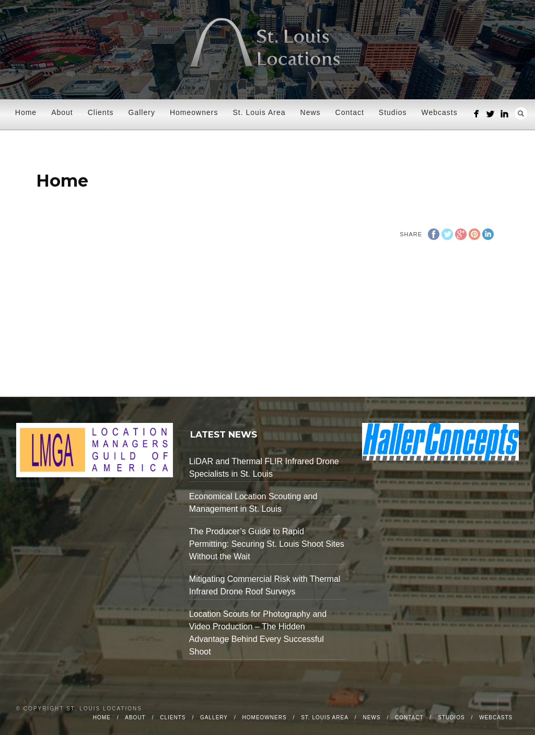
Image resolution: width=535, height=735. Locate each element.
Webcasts (440, 112)
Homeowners (194, 112)
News (310, 112)
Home (26, 112)
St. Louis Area (258, 112)
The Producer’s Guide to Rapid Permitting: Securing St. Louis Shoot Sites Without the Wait (266, 544)
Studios (393, 112)
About (62, 112)
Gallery (142, 112)
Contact (349, 112)
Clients (101, 112)
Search (521, 113)
